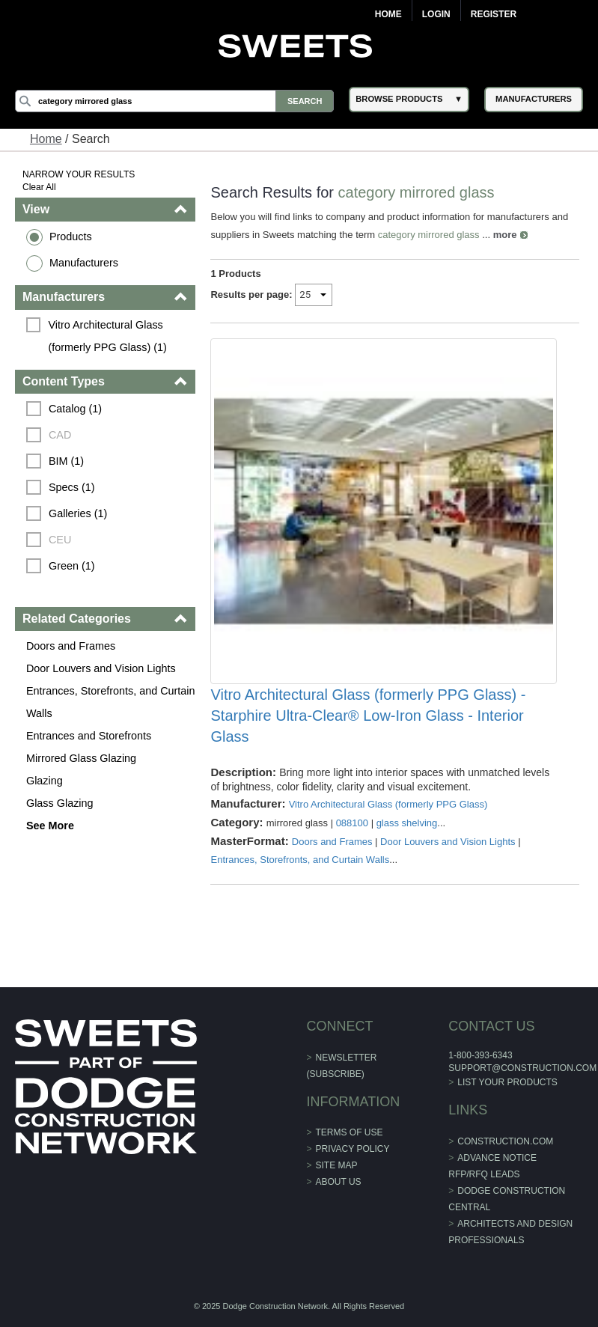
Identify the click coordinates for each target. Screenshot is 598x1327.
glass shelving (407, 823)
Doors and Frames (70, 646)
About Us (338, 1182)
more (505, 234)
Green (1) (72, 566)
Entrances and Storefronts (88, 736)
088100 (352, 823)
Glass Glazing (60, 803)
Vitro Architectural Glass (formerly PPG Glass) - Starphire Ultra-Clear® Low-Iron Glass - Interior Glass (367, 715)
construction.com (505, 1141)
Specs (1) (72, 487)
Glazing (44, 781)
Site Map (337, 1165)
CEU (60, 540)
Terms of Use (349, 1132)
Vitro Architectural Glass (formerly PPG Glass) (388, 804)
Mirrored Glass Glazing (81, 758)
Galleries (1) (78, 513)
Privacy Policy (353, 1149)
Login (436, 14)
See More (50, 826)
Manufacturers (83, 263)
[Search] (174, 101)
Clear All (39, 187)
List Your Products (507, 1082)
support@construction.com (522, 1068)
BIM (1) (66, 461)
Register (493, 14)
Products (70, 236)
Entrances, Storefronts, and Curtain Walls (110, 702)
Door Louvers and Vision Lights (101, 668)
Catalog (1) (75, 409)
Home (388, 14)
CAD (60, 435)
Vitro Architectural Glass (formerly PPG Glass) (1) (107, 336)
